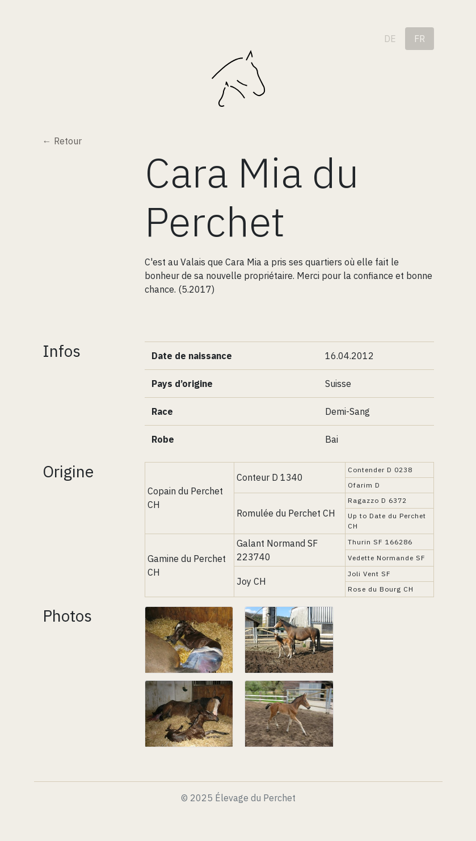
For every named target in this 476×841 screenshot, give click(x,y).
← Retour (62, 141)
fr (419, 38)
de (390, 38)
